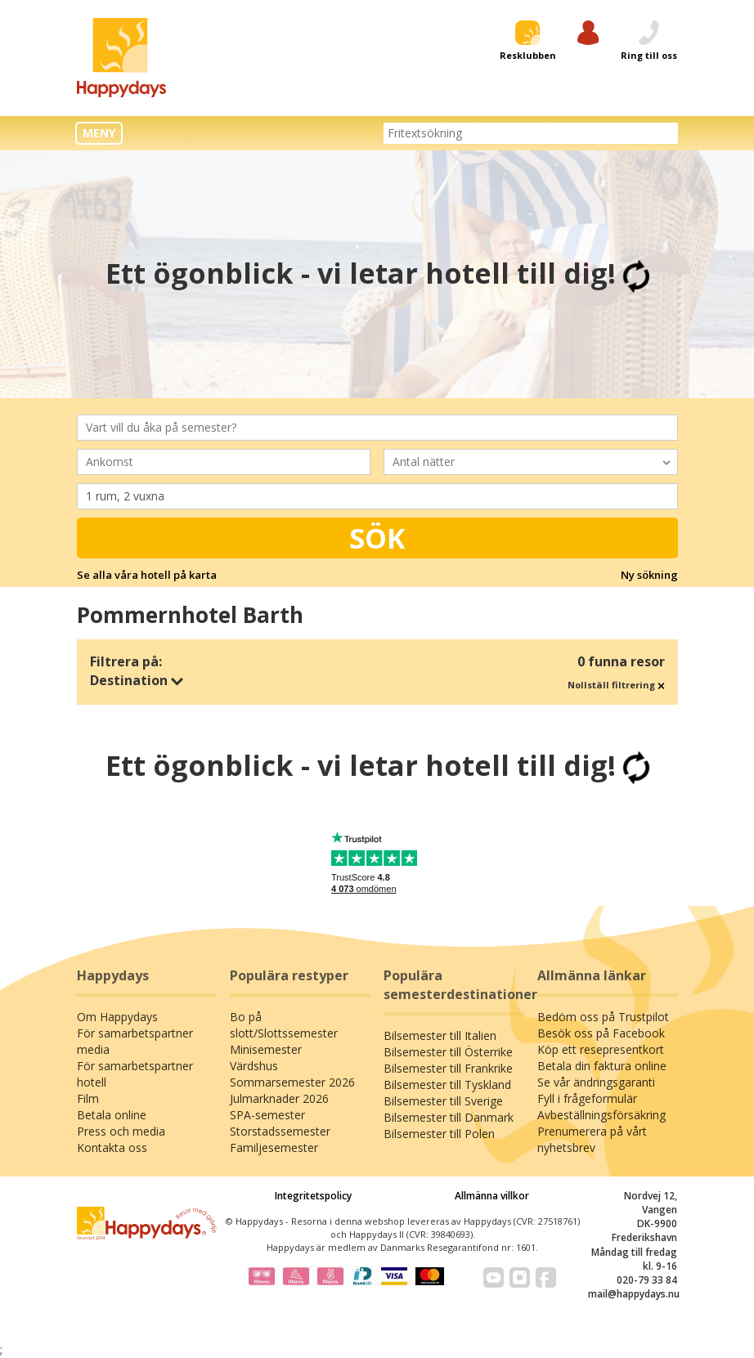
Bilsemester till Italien (440, 1035)
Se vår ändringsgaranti (596, 1082)
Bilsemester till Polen (439, 1133)
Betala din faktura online (601, 1065)
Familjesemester (274, 1147)
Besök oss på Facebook (601, 1033)
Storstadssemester (280, 1131)
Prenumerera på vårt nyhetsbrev (592, 1139)
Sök (377, 538)
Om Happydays (117, 1016)
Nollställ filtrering (616, 685)
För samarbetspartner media (135, 1041)
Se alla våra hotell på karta (147, 574)
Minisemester (266, 1049)
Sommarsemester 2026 (292, 1082)
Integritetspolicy (313, 1196)
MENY (99, 133)
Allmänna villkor (492, 1196)
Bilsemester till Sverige (443, 1101)
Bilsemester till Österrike (448, 1052)
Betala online (111, 1115)
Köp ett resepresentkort (600, 1049)
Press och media (121, 1131)
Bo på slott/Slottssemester (284, 1025)
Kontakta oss (112, 1147)
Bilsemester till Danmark (449, 1117)
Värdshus (254, 1065)
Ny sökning (649, 574)
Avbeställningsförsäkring (601, 1115)
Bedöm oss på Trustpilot (603, 1016)
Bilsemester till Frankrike (448, 1068)
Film (88, 1098)
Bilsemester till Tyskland (447, 1084)
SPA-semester (267, 1115)
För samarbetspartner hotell (135, 1074)
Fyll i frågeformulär (587, 1098)
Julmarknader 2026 (279, 1098)
